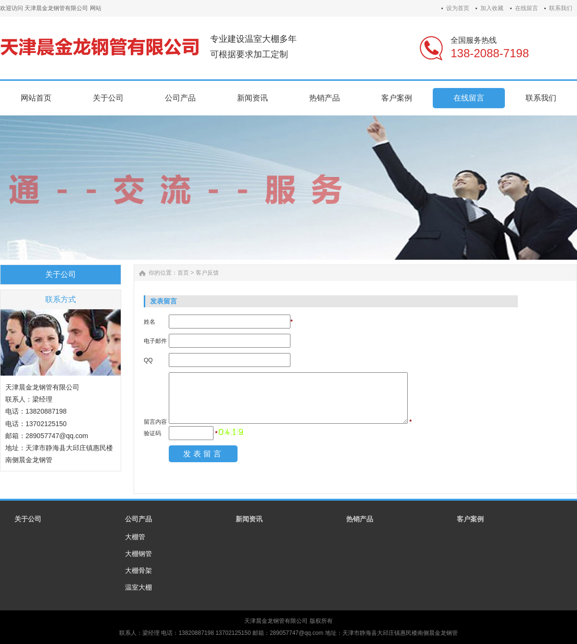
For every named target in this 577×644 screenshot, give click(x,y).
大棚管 (135, 537)
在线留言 (526, 8)
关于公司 (27, 519)
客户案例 (470, 519)
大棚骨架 (138, 570)
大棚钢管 (138, 553)
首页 (183, 272)
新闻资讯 (249, 519)
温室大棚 (138, 587)
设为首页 (457, 8)
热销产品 (359, 519)
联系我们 (560, 8)
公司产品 (138, 519)
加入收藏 (491, 8)
